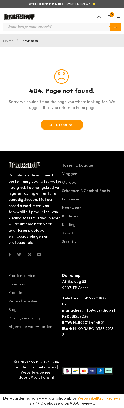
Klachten (16, 292)
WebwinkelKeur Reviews (99, 398)
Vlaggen (69, 173)
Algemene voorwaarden (30, 326)
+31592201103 (94, 298)
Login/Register (99, 16)
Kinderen (70, 216)
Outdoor (70, 182)
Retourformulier (23, 301)
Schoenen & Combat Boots (86, 190)
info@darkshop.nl (99, 310)
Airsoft (68, 233)
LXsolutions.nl (41, 377)
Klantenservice (22, 275)
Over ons (17, 284)
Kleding (69, 224)
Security (69, 241)
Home (8, 41)
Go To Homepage (62, 125)
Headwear (71, 207)
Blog (13, 309)
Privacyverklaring (24, 318)
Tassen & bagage (77, 165)
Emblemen (71, 199)
